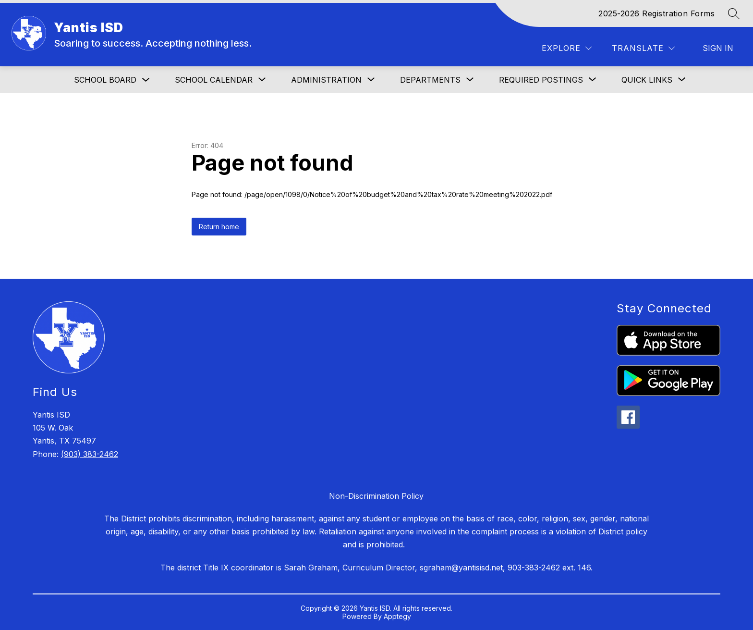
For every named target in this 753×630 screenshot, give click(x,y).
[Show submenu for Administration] (326, 80)
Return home (219, 226)
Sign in (718, 48)
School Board (105, 80)
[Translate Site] (643, 48)
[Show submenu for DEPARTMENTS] (430, 80)
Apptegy (397, 616)
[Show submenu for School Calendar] (214, 80)
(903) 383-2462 (89, 454)
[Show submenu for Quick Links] (646, 80)
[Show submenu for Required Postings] (541, 80)
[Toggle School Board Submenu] (146, 80)
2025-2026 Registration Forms (656, 13)
